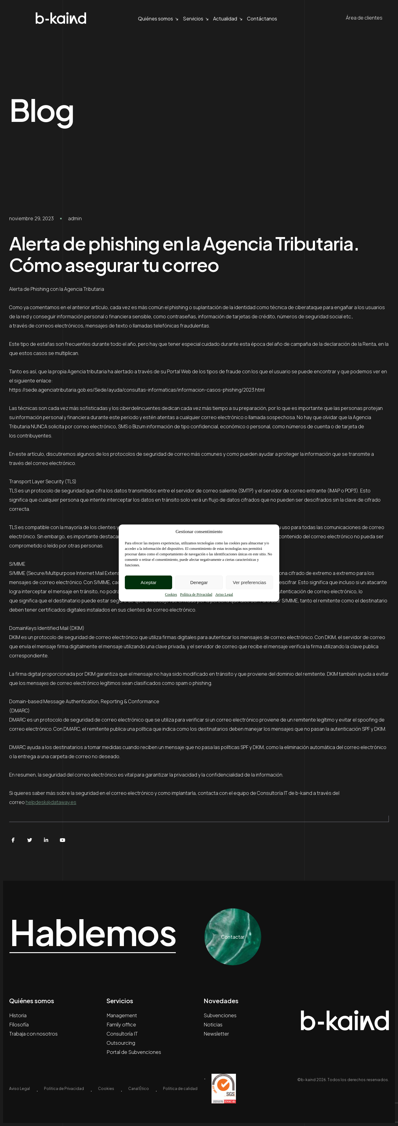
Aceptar (149, 582)
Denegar (199, 582)
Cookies (171, 594)
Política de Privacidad (196, 594)
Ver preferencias (249, 582)
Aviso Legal (224, 594)
